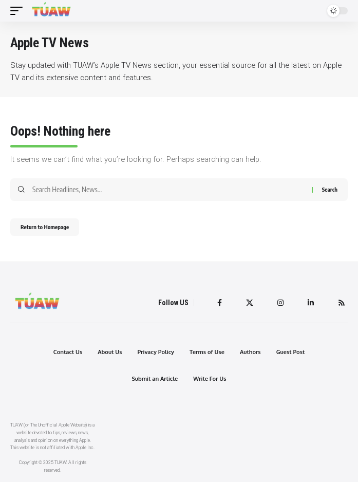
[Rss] (341, 303)
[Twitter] (249, 303)
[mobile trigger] (19, 11)
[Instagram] (280, 303)
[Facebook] (219, 303)
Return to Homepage (45, 227)
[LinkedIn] (310, 303)
